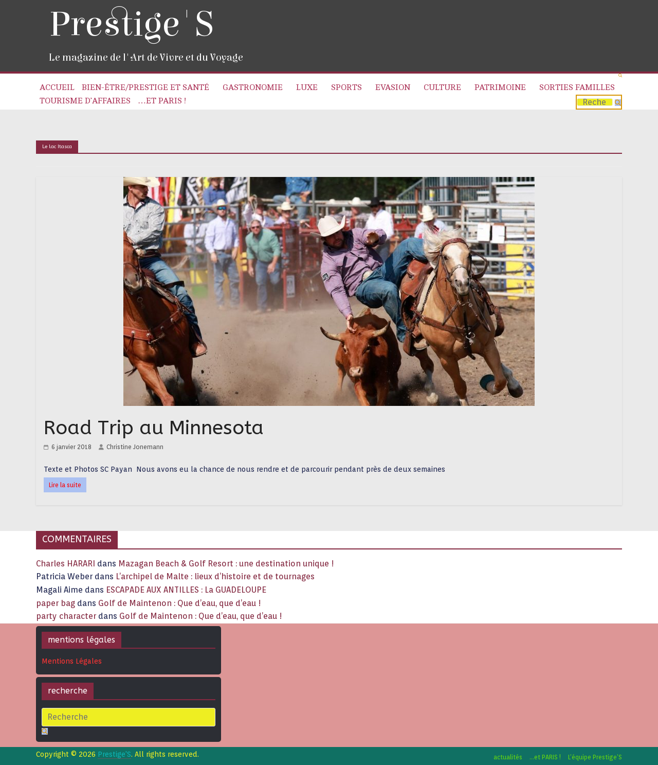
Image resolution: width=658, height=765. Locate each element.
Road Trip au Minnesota (154, 427)
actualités (508, 757)
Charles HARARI (65, 563)
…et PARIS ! (162, 100)
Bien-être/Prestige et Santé (145, 87)
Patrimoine (500, 87)
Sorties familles (577, 87)
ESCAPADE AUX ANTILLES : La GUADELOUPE (186, 590)
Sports (346, 87)
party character (66, 616)
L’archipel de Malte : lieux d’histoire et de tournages (216, 576)
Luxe (307, 87)
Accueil (57, 87)
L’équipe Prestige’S (595, 757)
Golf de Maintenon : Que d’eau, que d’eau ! (179, 603)
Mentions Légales (72, 661)
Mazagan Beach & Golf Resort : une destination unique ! (226, 563)
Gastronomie (253, 87)
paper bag (55, 603)
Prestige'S (131, 24)
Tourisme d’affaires (85, 100)
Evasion (392, 87)
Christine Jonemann (134, 447)
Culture (442, 87)
